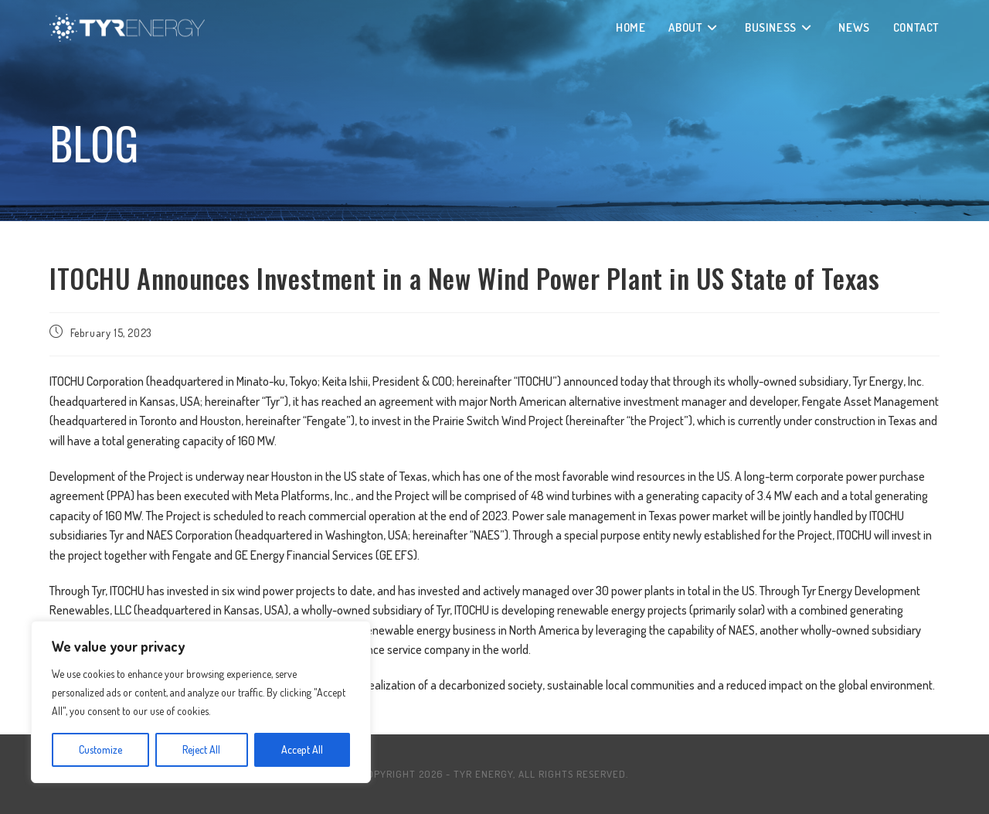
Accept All (302, 749)
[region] (201, 702)
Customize (100, 749)
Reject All (201, 749)
